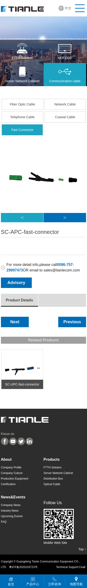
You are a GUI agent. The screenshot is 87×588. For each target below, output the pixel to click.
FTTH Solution (52, 467)
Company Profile (11, 467)
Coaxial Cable (65, 117)
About (6, 459)
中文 (68, 8)
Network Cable (65, 104)
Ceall (82, 567)
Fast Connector (22, 130)
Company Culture (12, 473)
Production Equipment (14, 478)
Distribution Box (53, 478)
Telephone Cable (22, 117)
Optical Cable (52, 484)
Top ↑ (82, 549)
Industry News (10, 510)
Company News (11, 505)
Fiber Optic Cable (22, 104)
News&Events (13, 497)
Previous (72, 322)
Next (14, 322)
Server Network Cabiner (58, 473)
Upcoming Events (12, 516)
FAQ (3, 521)
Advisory (16, 282)
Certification (8, 484)
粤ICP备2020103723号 (23, 567)
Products (52, 459)
